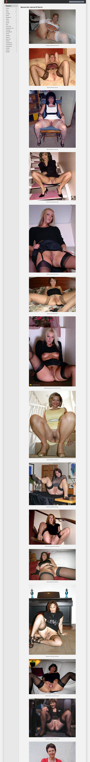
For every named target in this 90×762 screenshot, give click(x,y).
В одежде (8, 30)
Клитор (7, 33)
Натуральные (9, 46)
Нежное (8, 49)
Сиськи (7, 8)
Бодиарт (8, 51)
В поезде (8, 13)
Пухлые (7, 20)
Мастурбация (9, 31)
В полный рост (9, 44)
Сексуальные (9, 42)
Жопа (7, 10)
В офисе (8, 40)
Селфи (7, 19)
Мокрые (8, 48)
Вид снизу (8, 39)
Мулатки (8, 37)
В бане (7, 15)
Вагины (7, 22)
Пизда (7, 11)
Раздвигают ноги (10, 28)
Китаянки (8, 35)
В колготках (8, 26)
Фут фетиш (8, 17)
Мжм (7, 24)
